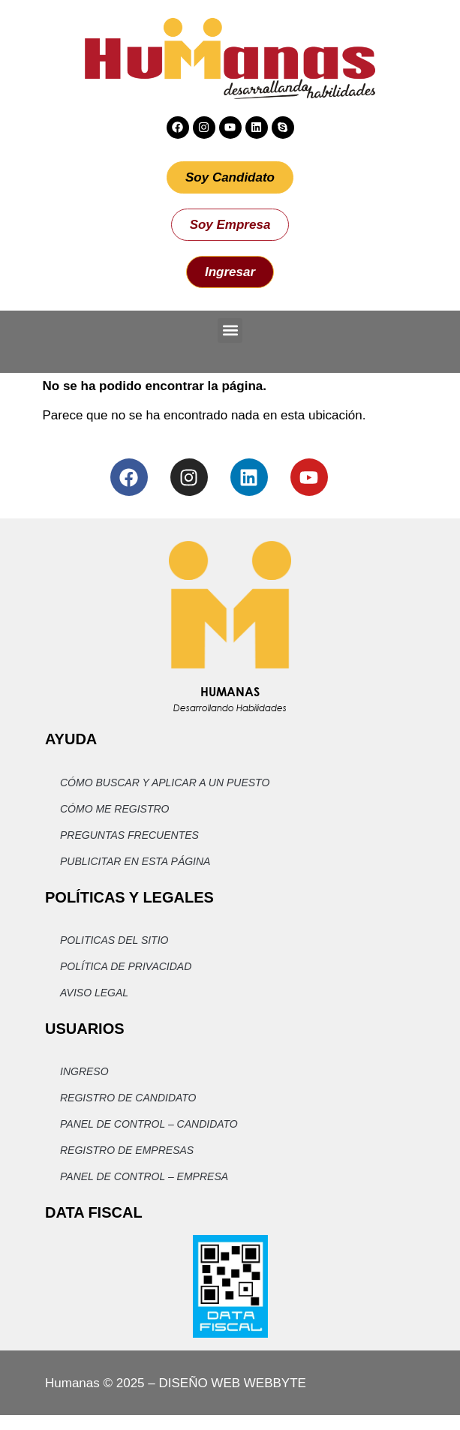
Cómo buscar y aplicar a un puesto (164, 783)
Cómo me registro (114, 809)
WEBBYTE (275, 1383)
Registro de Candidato (128, 1098)
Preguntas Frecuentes (129, 835)
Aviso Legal (94, 993)
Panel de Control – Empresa (144, 1176)
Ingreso (84, 1071)
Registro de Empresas (127, 1150)
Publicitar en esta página (135, 861)
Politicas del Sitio (114, 940)
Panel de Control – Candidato (149, 1124)
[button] (230, 330)
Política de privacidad (125, 966)
